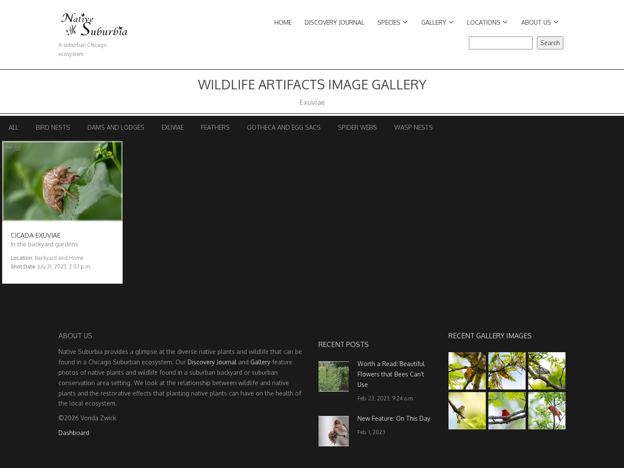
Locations (487, 22)
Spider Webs (357, 127)
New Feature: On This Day (394, 418)
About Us (540, 22)
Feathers (215, 127)
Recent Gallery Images (490, 335)
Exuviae (173, 127)
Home (283, 22)
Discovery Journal (334, 22)
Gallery (437, 22)
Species (392, 22)
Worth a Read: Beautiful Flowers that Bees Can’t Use (391, 374)
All (14, 127)
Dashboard (73, 432)
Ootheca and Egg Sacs (284, 127)
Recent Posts (343, 344)
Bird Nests (53, 127)
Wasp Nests (413, 127)
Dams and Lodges (116, 127)
